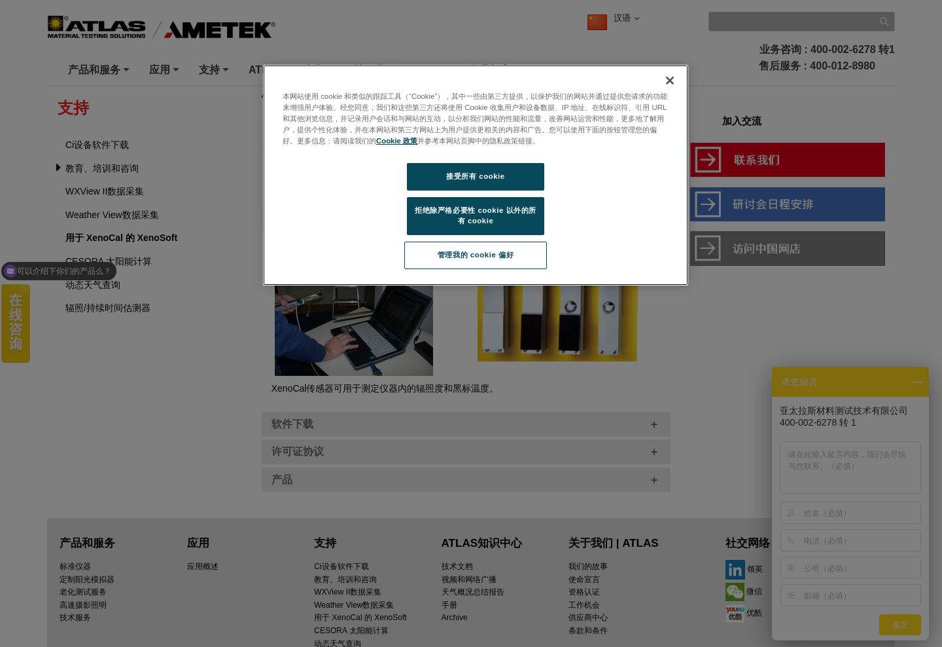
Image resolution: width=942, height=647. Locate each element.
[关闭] (669, 80)
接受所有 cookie (475, 176)
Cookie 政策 (396, 141)
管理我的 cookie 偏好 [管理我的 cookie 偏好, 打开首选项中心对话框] (476, 255)
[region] (475, 175)
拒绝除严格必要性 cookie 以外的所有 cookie (475, 215)
